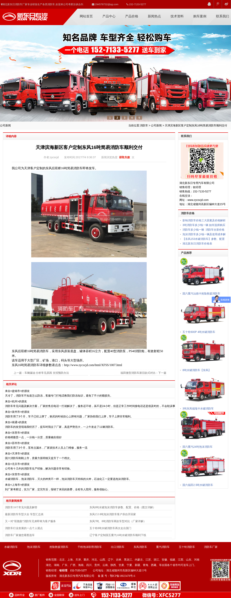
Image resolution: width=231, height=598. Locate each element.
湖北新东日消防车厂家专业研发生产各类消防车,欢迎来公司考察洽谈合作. (42, 4)
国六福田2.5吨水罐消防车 (197, 484)
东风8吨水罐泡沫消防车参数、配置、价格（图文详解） (123, 507)
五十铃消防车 (187, 547)
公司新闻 (156, 125)
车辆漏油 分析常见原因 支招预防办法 (46, 372)
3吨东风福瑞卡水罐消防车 (198, 408)
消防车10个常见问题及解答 (21, 507)
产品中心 (109, 16)
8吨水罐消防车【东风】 (196, 370)
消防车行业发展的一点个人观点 (24, 528)
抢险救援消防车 (58, 547)
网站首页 (86, 16)
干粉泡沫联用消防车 (90, 547)
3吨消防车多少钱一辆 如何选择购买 (203, 225)
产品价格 (131, 16)
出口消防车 (117, 547)
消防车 (144, 125)
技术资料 (177, 16)
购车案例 (199, 16)
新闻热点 (154, 16)
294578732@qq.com (105, 4)
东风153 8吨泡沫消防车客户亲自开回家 (113, 514)
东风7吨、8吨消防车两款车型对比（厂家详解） (118, 521)
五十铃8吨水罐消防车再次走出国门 (110, 528)
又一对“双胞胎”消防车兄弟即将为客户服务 (30, 521)
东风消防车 (140, 547)
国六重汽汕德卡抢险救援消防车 (201, 293)
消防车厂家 (25, 15)
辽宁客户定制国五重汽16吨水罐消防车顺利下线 (118, 535)
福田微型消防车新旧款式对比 (138, 372)
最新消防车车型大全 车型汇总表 (24, 514)
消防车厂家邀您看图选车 (20, 535)
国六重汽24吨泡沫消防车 (197, 446)
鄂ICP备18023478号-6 (122, 575)
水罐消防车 (11, 547)
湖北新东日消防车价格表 (197, 243)
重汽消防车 (163, 547)
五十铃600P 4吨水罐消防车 (198, 331)
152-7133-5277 (136, 4)
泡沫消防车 (33, 547)
